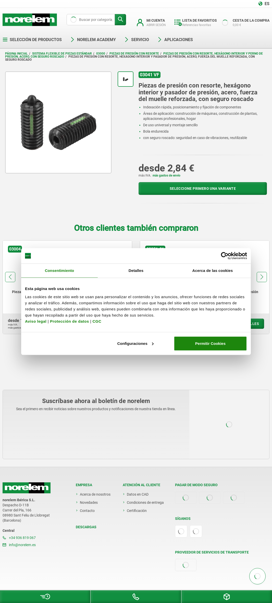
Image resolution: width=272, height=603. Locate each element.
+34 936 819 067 (19, 538)
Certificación (137, 511)
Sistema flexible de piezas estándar (62, 53)
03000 (100, 53)
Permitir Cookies (210, 343)
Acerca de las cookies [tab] (212, 270)
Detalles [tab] (136, 270)
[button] (10, 277)
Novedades (89, 502)
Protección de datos (69, 321)
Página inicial (16, 53)
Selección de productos (32, 39)
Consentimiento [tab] (59, 270)
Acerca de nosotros (95, 494)
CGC (96, 321)
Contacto (87, 511)
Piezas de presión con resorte (134, 53)
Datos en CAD (138, 494)
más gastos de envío (166, 175)
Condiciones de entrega (145, 502)
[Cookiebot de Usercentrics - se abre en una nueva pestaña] (224, 256)
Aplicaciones (175, 39)
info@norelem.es (19, 545)
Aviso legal (35, 321)
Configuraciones (135, 343)
